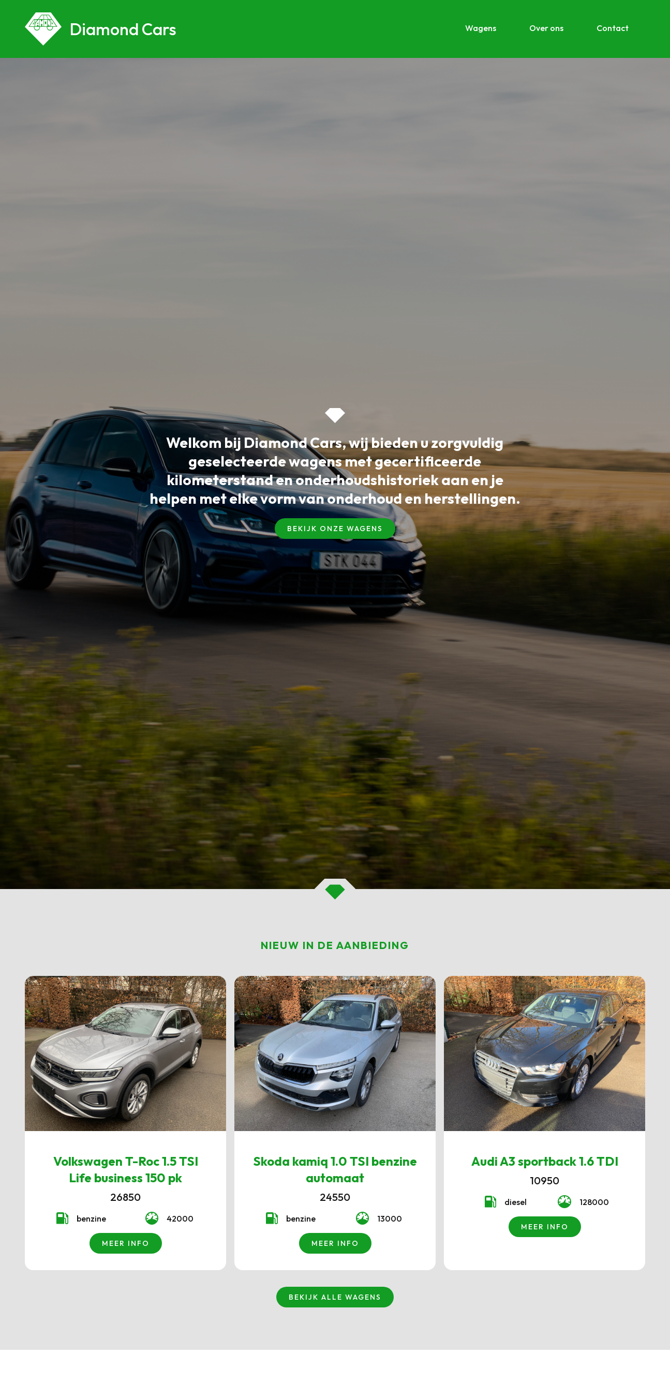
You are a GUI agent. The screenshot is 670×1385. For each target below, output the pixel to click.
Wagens (480, 28)
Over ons (546, 28)
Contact (613, 28)
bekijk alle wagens (335, 1297)
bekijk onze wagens (335, 528)
